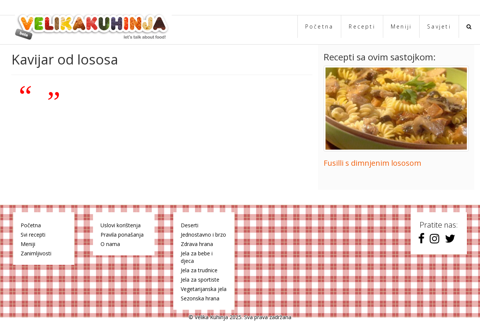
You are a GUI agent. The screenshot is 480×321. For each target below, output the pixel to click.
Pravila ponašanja (122, 234)
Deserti (189, 225)
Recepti (362, 26)
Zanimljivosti (36, 253)
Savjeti (439, 26)
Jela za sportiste (200, 279)
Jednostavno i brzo (203, 234)
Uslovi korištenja (120, 225)
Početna (319, 26)
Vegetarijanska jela (203, 288)
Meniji (401, 26)
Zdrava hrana (197, 244)
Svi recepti (33, 234)
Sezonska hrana (200, 298)
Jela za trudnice (199, 270)
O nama (110, 244)
